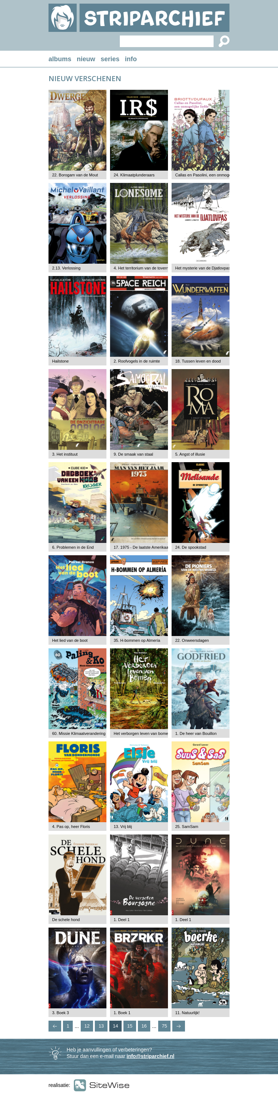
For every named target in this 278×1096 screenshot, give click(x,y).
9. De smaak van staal (133, 454)
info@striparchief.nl (150, 1056)
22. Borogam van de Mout (75, 175)
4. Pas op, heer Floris (71, 826)
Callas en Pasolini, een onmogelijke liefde (212, 175)
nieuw (86, 59)
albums (60, 59)
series (110, 59)
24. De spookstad (190, 547)
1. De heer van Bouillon (195, 733)
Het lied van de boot (70, 640)
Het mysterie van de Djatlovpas (202, 268)
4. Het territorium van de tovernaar (144, 268)
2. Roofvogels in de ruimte (137, 361)
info (131, 59)
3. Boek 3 (60, 1013)
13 (101, 1026)
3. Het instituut (64, 454)
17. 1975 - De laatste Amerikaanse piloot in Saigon (158, 547)
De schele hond (66, 919)
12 (86, 1026)
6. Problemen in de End (73, 547)
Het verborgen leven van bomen (142, 733)
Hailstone (60, 361)
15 (129, 1026)
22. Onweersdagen (192, 640)
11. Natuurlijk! (187, 1013)
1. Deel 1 (122, 919)
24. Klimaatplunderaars (134, 175)
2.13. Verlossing (66, 268)
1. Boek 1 (122, 1013)
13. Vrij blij (123, 826)
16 (144, 1026)
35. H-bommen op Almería (137, 640)
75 (164, 1026)
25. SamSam (186, 826)
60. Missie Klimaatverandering (78, 733)
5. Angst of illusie (190, 454)
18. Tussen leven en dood (198, 361)
